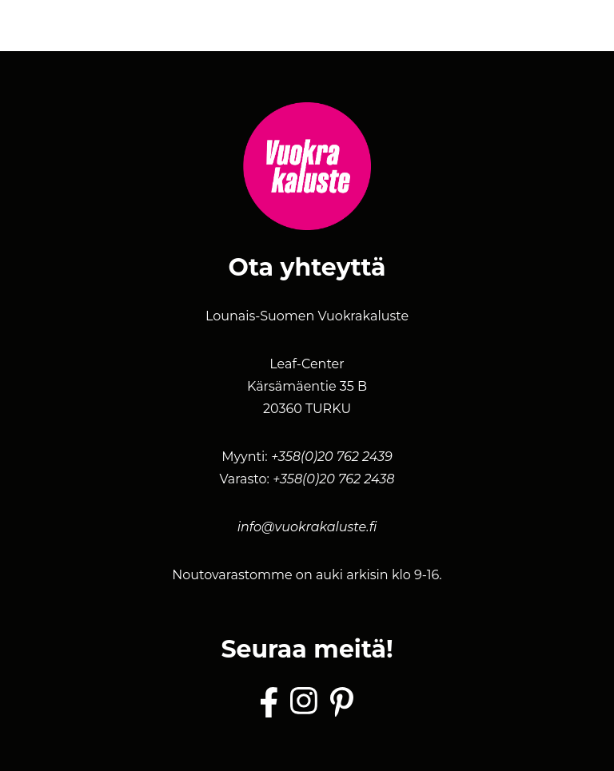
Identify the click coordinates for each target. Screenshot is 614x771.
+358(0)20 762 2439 (332, 456)
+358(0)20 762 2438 (333, 479)
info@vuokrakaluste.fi (307, 527)
